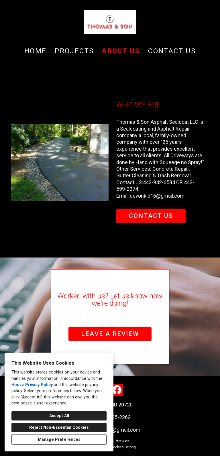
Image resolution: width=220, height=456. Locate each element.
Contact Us (172, 51)
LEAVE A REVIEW (110, 333)
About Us (121, 51)
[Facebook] (117, 390)
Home (35, 51)
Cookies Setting (123, 447)
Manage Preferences (59, 439)
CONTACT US (151, 215)
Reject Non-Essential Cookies (59, 427)
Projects (74, 51)
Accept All (59, 415)
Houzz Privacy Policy (32, 384)
